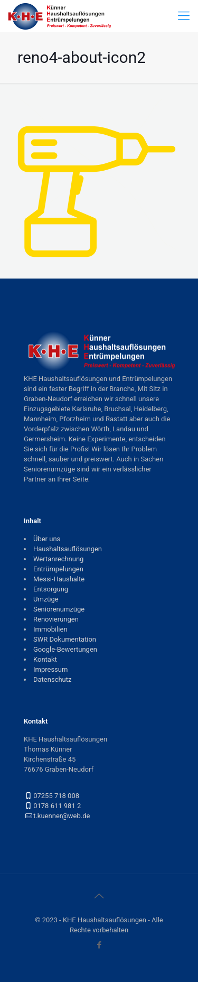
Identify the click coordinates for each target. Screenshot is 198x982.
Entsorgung (50, 589)
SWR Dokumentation (64, 639)
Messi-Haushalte (58, 579)
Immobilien (50, 629)
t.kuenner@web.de (61, 816)
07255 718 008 (56, 796)
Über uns (46, 539)
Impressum (50, 669)
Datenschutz (52, 679)
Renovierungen (56, 619)
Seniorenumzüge (58, 609)
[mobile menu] (184, 16)
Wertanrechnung (58, 559)
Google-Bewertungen (65, 649)
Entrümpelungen (58, 569)
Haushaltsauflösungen (67, 549)
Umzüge (46, 599)
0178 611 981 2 (57, 806)
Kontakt (45, 659)
